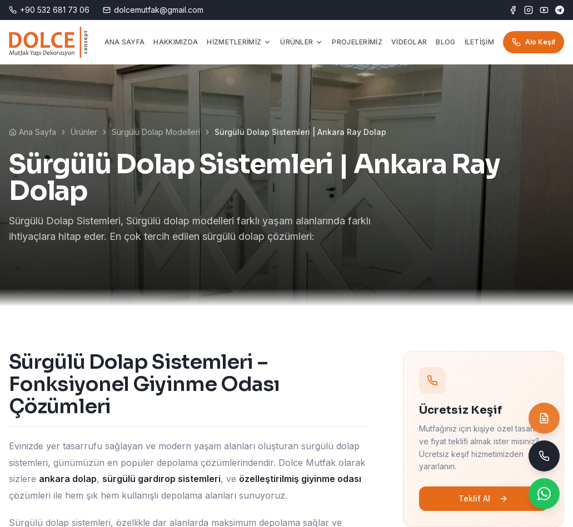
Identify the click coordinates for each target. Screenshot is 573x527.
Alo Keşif (533, 42)
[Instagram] (528, 10)
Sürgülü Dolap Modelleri (156, 132)
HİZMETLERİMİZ (239, 42)
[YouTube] (544, 10)
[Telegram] (559, 10)
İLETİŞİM (479, 42)
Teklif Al (487, 498)
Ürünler (84, 132)
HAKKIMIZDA (175, 42)
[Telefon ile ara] (544, 455)
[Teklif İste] (544, 418)
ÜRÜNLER (301, 42)
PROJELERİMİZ (357, 42)
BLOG (445, 42)
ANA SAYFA (124, 42)
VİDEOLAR (409, 42)
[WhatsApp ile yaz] (544, 493)
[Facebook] (513, 10)
